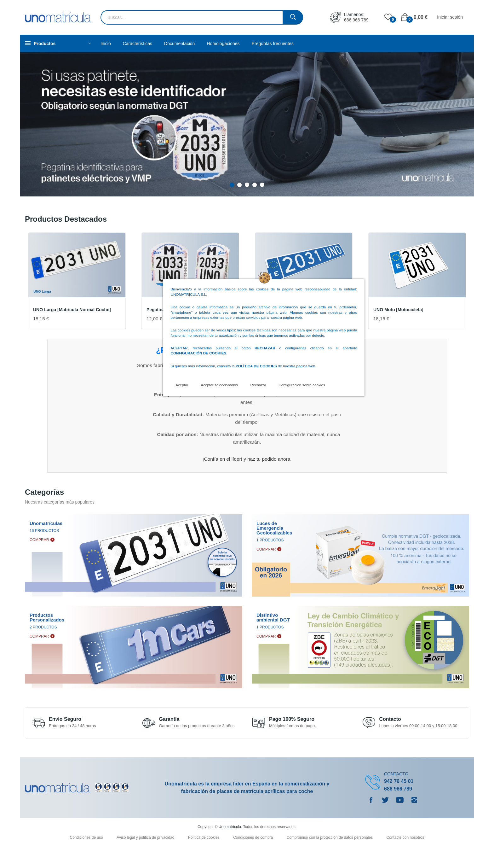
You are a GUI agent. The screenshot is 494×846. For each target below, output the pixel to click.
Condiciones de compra (253, 837)
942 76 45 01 (398, 781)
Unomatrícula (230, 827)
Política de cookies (204, 837)
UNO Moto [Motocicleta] (398, 309)
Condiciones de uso (87, 837)
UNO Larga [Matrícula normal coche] (72, 309)
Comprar (39, 540)
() (388, 17)
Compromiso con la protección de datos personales (330, 837)
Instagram (414, 800)
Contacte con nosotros (405, 837)
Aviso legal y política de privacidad (146, 837)
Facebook (370, 800)
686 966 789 (356, 19)
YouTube (399, 800)
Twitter (385, 800)
